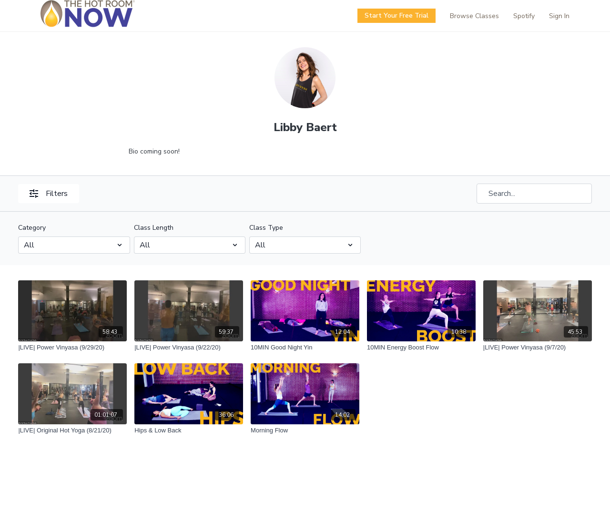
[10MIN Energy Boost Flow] (421, 347)
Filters (49, 193)
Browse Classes (474, 16)
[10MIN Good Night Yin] (305, 347)
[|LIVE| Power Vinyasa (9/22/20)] (188, 347)
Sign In (559, 16)
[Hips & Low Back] (188, 430)
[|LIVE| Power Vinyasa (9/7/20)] (537, 347)
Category (32, 227)
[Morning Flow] (305, 430)
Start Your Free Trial (396, 15)
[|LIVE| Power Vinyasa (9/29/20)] (72, 347)
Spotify (524, 16)
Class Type (266, 227)
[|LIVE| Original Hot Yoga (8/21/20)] (72, 430)
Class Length (153, 227)
